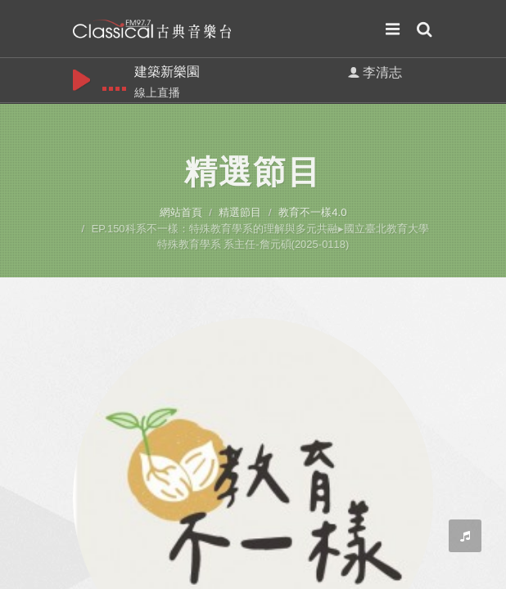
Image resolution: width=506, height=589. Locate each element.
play (81, 79)
